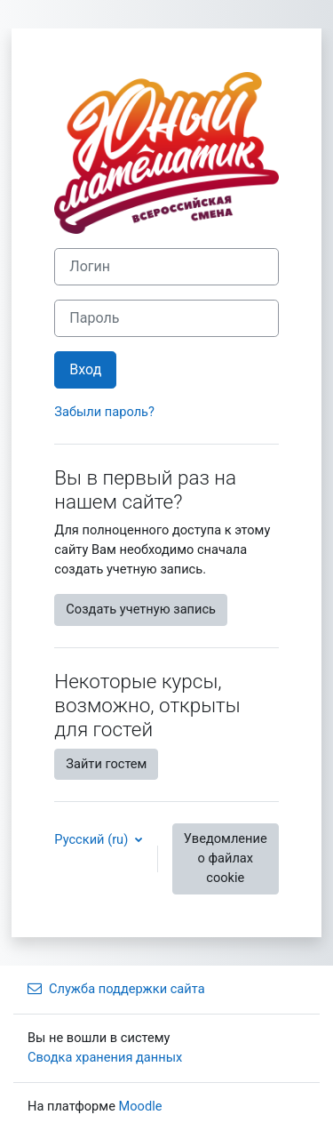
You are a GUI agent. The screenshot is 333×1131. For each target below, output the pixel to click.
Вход (85, 369)
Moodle (141, 1106)
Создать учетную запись (141, 609)
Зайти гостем (106, 764)
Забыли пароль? (104, 412)
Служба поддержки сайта (116, 989)
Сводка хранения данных (105, 1057)
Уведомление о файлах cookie (225, 858)
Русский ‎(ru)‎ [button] (92, 839)
